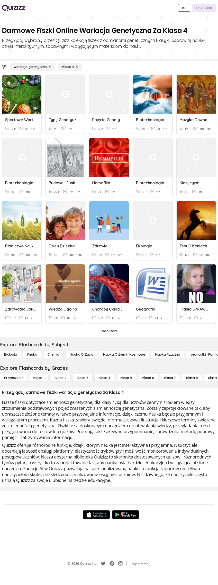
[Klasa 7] (170, 378)
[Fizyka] (32, 354)
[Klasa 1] (38, 378)
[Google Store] (125, 514)
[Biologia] (10, 354)
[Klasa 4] (70, 67)
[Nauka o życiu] (81, 354)
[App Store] (96, 514)
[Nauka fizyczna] (167, 354)
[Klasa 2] (61, 378)
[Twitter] (103, 563)
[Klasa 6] (148, 378)
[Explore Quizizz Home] (13, 8)
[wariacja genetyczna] (32, 67)
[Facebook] (111, 563)
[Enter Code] (204, 8)
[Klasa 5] (126, 378)
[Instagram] (120, 563)
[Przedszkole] (13, 378)
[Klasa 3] (82, 378)
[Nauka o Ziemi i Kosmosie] (124, 354)
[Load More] (109, 331)
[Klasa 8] (192, 378)
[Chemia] (53, 354)
